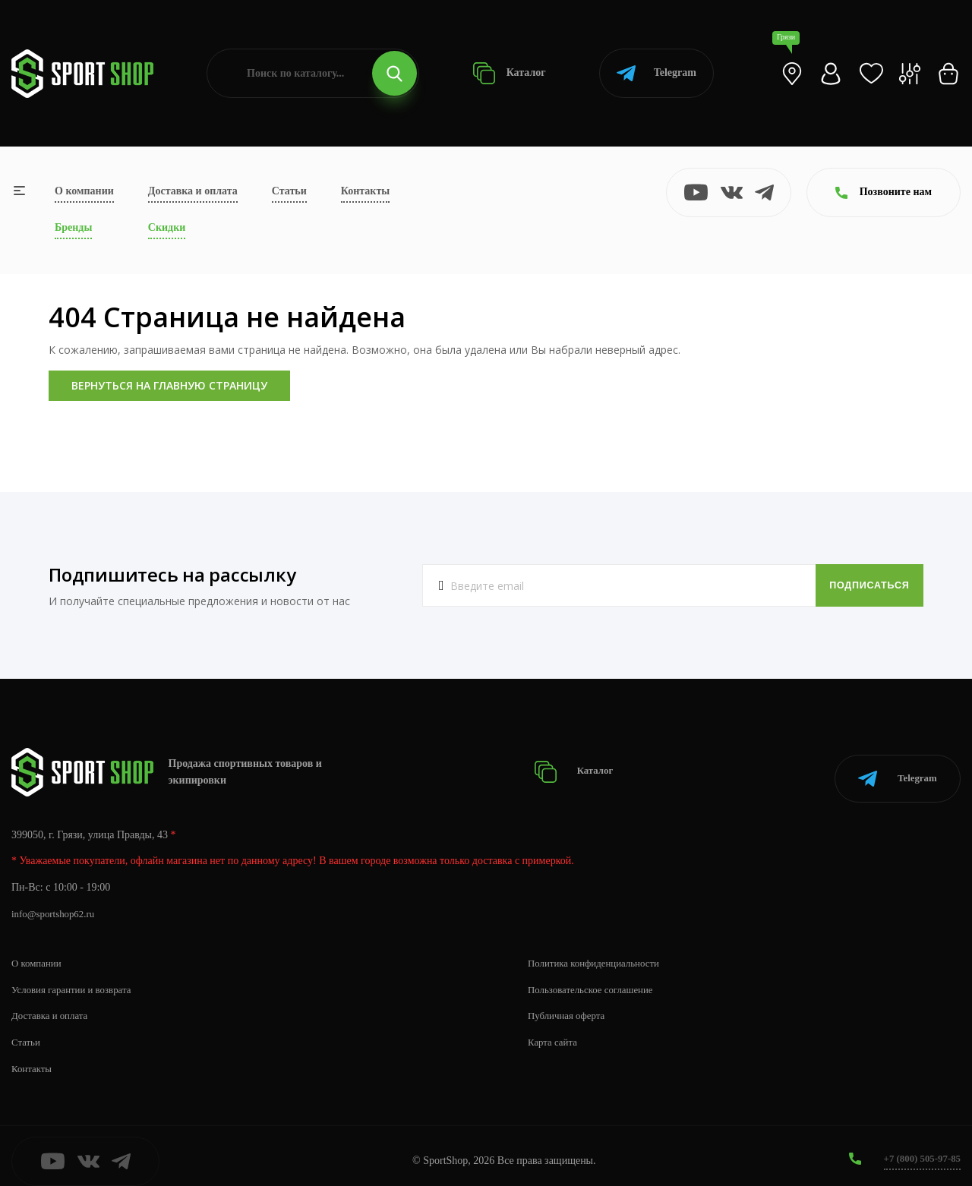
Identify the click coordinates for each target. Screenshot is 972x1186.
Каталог (509, 73)
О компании (84, 191)
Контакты (365, 191)
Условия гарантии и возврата (76, 978)
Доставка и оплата (193, 191)
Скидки (166, 227)
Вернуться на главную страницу (169, 385)
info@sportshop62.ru (56, 903)
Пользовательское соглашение (596, 978)
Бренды (73, 227)
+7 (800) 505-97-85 (918, 1147)
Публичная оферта (569, 1005)
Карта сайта (555, 1031)
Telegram (656, 73)
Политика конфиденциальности (599, 951)
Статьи (289, 191)
